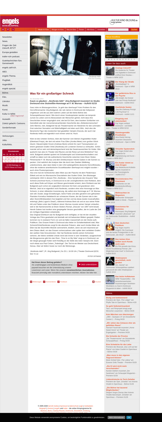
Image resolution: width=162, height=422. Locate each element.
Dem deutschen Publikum (122, 224)
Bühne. (5, 93)
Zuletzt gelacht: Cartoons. (14, 123)
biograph (42, 408)
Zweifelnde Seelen (123, 107)
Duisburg (86, 411)
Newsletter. (7, 37)
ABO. (4, 72)
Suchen (134, 30)
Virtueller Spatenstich (124, 149)
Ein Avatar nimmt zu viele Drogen (124, 164)
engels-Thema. (9, 76)
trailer (65, 408)
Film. (4, 97)
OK (129, 417)
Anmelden (101, 30)
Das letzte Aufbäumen (125, 276)
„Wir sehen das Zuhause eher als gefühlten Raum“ (120, 324)
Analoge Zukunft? (123, 68)
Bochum (44, 411)
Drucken (98, 282)
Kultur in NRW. (9, 114)
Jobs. (4, 140)
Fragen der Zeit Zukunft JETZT (15, 46)
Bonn (50, 411)
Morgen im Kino (58, 30)
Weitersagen (37, 282)
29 (10, 158)
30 (13, 158)
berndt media (53, 406)
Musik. (5, 105)
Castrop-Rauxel (58, 411)
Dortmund (69, 411)
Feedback (63, 282)
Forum (81, 30)
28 (7, 158)
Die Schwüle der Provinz (117, 336)
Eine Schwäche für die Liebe (118, 344)
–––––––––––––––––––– (13, 132)
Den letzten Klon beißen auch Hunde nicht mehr (124, 241)
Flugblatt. (6, 80)
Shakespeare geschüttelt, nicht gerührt (123, 260)
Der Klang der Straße (124, 82)
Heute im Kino (43, 30)
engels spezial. (9, 88)
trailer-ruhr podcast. (11, 56)
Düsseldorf (78, 411)
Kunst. (5, 110)
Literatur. (6, 101)
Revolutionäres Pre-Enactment (124, 180)
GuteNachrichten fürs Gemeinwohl (12, 61)
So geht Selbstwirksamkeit (118, 306)
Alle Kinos (90, 30)
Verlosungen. (8, 136)
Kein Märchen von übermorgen (120, 314)
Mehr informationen (116, 417)
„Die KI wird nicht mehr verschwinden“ (116, 367)
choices (50, 408)
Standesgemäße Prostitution (122, 133)
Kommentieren (51, 282)
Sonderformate (9, 128)
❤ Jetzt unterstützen (88, 264)
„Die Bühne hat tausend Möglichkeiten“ (116, 389)
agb (81, 406)
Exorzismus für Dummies (122, 208)
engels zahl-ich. (9, 67)
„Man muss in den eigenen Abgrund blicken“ (118, 356)
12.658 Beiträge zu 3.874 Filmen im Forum (13, 166)
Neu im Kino (71, 30)
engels (57, 408)
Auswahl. (6, 119)
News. (5, 41)
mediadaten (88, 406)
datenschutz (74, 406)
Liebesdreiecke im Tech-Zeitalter (120, 379)
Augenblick (7, 84)
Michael (109, 56)
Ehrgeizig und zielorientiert (121, 120)
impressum (64, 406)
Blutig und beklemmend (116, 298)
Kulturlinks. (7, 144)
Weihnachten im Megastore (122, 194)
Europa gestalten (10, 52)
